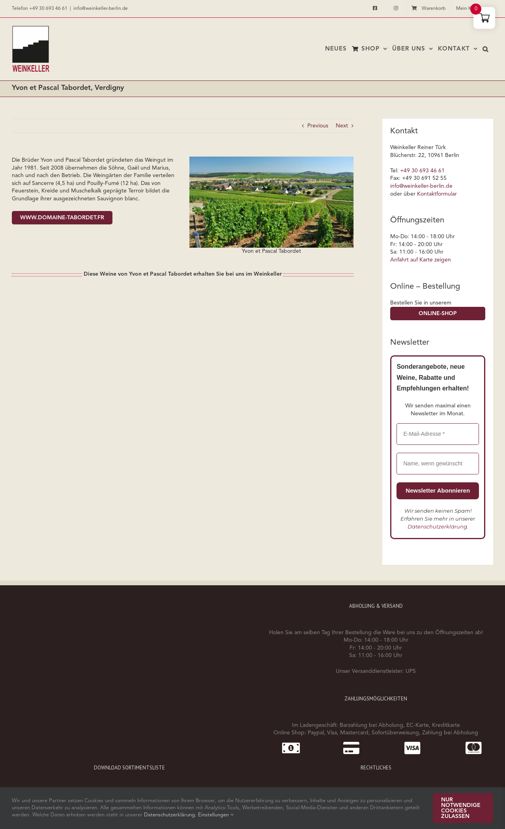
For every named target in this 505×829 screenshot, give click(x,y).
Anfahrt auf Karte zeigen (420, 260)
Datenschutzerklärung (437, 526)
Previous (317, 126)
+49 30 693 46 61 (48, 8)
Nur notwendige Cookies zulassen (461, 808)
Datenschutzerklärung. (171, 815)
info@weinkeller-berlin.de (100, 8)
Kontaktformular (437, 194)
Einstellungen (216, 815)
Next (342, 126)
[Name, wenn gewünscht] (438, 463)
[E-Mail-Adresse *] (438, 434)
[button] (485, 49)
